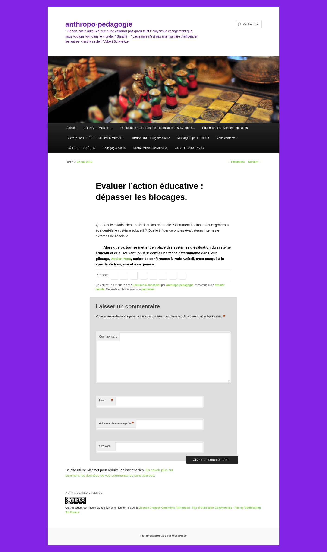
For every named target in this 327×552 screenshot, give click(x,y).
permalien (148, 289)
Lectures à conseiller (146, 285)
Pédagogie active (114, 148)
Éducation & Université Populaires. (225, 127)
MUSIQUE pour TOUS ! (193, 138)
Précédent (236, 162)
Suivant (255, 162)
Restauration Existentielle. (150, 148)
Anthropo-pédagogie (179, 285)
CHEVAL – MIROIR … (98, 127)
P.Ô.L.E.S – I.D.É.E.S (80, 148)
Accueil (71, 127)
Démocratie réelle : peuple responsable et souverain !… (158, 127)
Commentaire (108, 336)
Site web (105, 446)
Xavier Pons (121, 259)
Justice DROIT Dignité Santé (151, 138)
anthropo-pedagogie (98, 24)
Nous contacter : (227, 138)
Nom (106, 400)
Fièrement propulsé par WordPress (163, 535)
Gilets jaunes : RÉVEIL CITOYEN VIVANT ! (95, 138)
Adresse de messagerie (116, 423)
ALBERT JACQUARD (189, 148)
